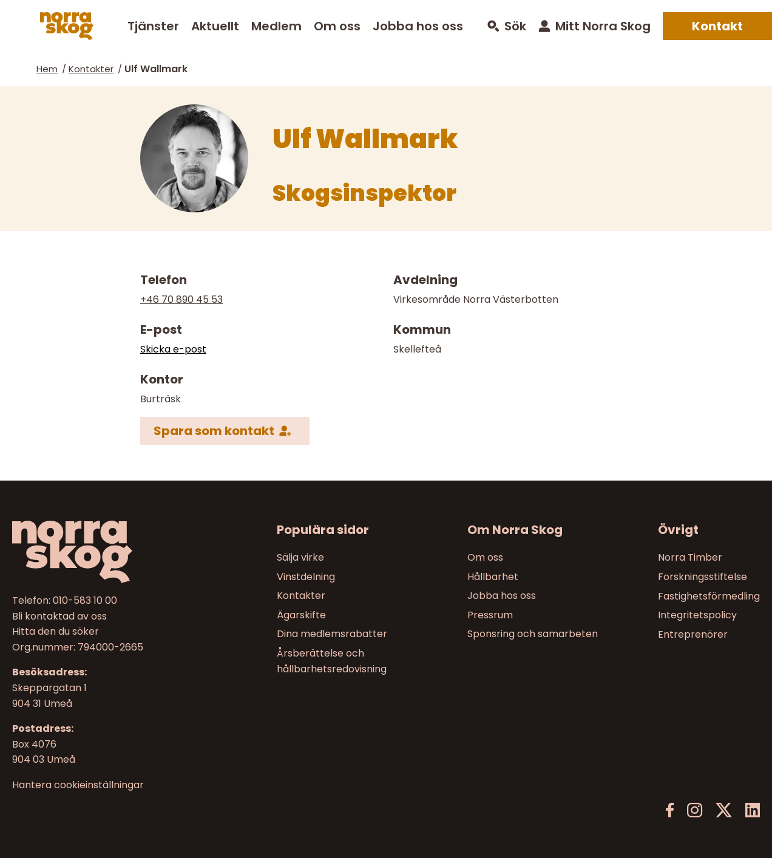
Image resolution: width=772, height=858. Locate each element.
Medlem (276, 26)
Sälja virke (300, 557)
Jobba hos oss (418, 26)
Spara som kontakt (214, 430)
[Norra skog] (66, 26)
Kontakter (91, 68)
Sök (515, 26)
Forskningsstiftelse (702, 577)
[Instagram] (694, 810)
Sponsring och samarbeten (532, 634)
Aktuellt (215, 26)
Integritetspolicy (697, 615)
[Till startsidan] (100, 552)
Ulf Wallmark (156, 69)
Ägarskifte (301, 615)
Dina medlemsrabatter (332, 634)
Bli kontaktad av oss (59, 616)
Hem (47, 68)
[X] (724, 810)
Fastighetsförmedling (709, 596)
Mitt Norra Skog (603, 26)
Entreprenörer (693, 634)
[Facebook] (670, 810)
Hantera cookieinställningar (78, 785)
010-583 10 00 (85, 600)
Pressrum (490, 615)
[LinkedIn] (752, 810)
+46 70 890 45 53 (181, 299)
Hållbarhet (492, 577)
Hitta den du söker (55, 632)
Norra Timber (690, 557)
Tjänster (153, 26)
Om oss (337, 26)
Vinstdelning (306, 577)
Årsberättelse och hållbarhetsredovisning (332, 661)
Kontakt (717, 26)
